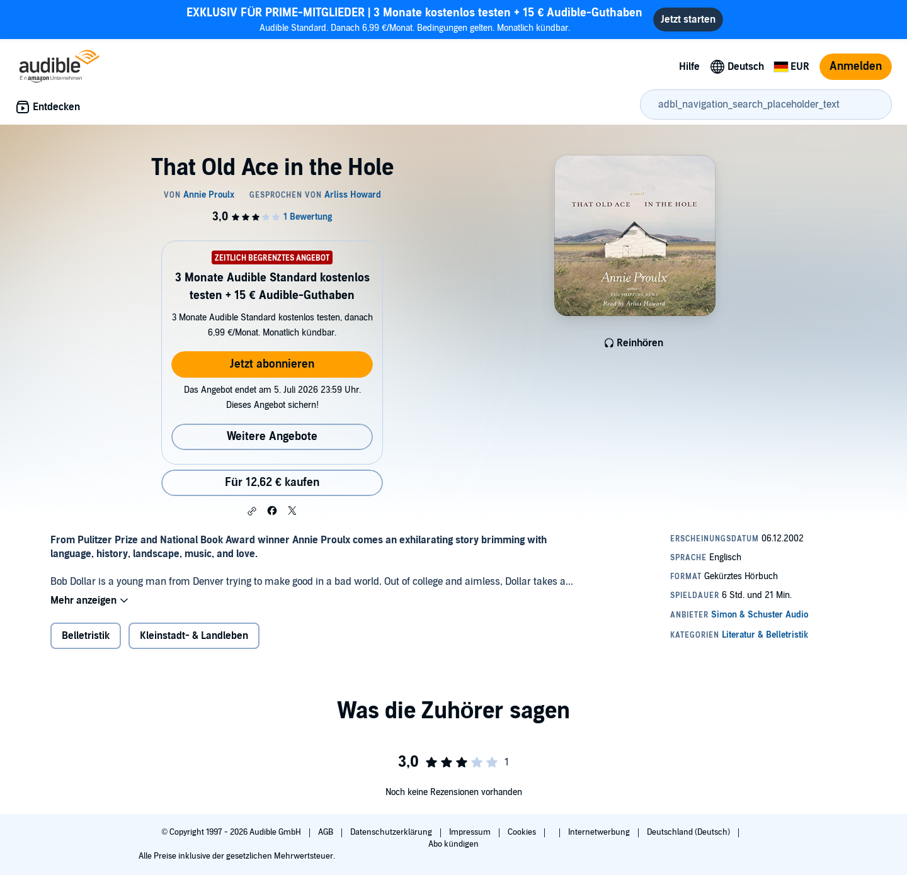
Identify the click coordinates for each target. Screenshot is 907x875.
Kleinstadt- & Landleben (194, 635)
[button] (252, 511)
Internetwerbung (600, 832)
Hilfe (689, 66)
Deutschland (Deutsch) (689, 832)
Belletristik (86, 635)
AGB (326, 832)
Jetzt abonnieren (272, 364)
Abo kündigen (453, 844)
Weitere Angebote (272, 436)
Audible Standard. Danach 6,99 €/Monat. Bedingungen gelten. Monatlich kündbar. (414, 19)
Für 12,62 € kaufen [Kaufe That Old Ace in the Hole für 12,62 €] (272, 482)
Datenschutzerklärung (392, 832)
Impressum (471, 832)
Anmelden (856, 66)
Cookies (523, 832)
